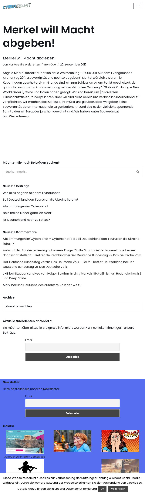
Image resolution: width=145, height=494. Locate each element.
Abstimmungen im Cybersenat (26, 206)
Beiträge (50, 64)
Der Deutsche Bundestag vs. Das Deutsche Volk (106, 255)
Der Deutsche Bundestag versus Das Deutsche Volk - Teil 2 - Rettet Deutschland (62, 262)
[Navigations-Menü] (137, 6)
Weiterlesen (117, 489)
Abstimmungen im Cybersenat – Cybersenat (36, 239)
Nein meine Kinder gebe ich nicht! (27, 213)
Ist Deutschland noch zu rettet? (26, 220)
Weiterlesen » (19, 116)
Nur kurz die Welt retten (24, 64)
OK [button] (102, 489)
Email (28, 340)
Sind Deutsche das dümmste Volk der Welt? (48, 285)
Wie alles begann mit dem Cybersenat (31, 193)
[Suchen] (68, 171)
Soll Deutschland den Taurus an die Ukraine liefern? (40, 199)
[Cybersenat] (18, 6)
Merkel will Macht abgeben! (29, 58)
